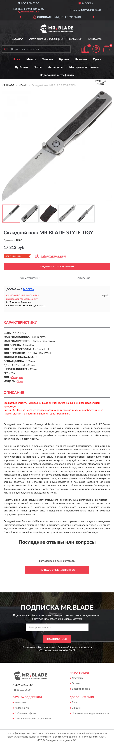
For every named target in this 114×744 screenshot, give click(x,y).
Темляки (47, 59)
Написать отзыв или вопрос (57, 570)
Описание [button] (84, 278)
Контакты (95, 39)
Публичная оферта (25, 713)
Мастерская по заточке (84, 67)
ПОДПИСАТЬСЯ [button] (57, 639)
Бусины (64, 59)
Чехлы (38, 67)
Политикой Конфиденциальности (75, 647)
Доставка (77, 678)
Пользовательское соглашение (33, 718)
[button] (28, 11)
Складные (17, 377)
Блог (74, 702)
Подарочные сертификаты (57, 75)
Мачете (31, 59)
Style (20, 381)
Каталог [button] (17, 39)
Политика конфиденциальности (90, 713)
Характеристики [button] (30, 278)
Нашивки (81, 59)
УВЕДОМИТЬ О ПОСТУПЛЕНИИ (57, 267)
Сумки (97, 59)
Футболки (21, 67)
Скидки (76, 708)
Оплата (76, 683)
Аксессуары (55, 67)
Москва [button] (28, 289)
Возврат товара (81, 689)
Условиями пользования (52, 650)
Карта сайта (22, 708)
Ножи (16, 59)
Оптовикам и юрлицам (46, 39)
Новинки (75, 39)
